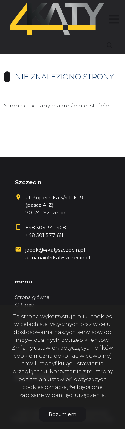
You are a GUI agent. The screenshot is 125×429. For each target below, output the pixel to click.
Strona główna (32, 297)
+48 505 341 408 (45, 227)
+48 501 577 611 (44, 235)
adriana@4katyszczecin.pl (57, 257)
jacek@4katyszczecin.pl (55, 250)
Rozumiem (62, 414)
